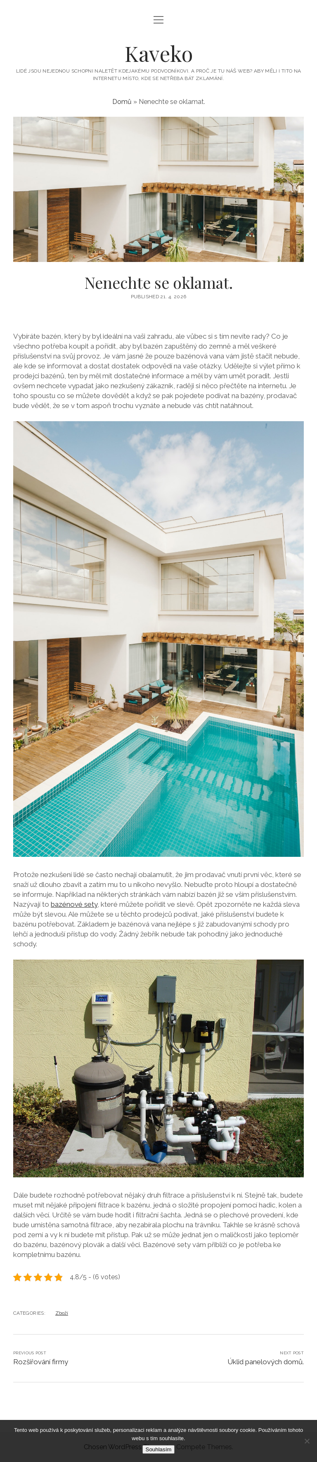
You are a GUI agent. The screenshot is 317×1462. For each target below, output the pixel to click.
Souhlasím (159, 1449)
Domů (122, 102)
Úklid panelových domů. (265, 1362)
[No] (307, 1441)
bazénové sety (74, 904)
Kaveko (159, 53)
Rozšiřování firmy (40, 1362)
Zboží (61, 1313)
